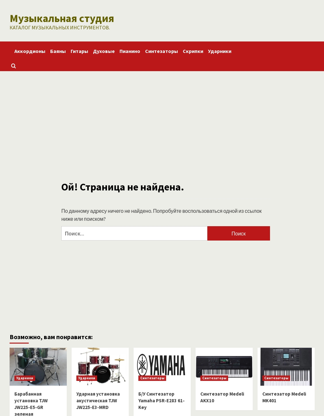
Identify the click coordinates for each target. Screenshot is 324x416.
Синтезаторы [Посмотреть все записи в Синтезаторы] (152, 377)
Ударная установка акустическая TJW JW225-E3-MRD (98, 400)
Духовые (104, 50)
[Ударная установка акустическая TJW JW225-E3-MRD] (100, 366)
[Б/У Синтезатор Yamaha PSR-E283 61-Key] (162, 366)
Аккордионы (29, 50)
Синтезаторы (161, 50)
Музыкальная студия (60, 17)
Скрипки (193, 50)
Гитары (79, 50)
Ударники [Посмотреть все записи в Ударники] (24, 377)
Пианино (130, 50)
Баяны (58, 50)
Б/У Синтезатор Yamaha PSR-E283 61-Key (161, 400)
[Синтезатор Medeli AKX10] (224, 366)
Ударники (219, 50)
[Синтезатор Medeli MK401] (286, 366)
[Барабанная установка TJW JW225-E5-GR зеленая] (38, 366)
